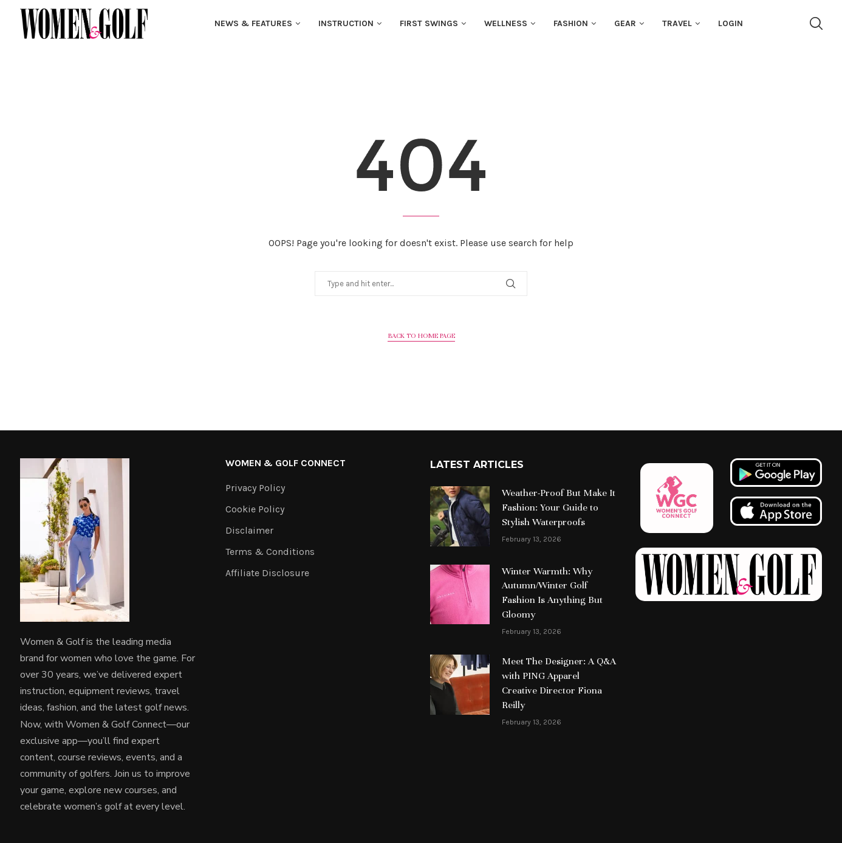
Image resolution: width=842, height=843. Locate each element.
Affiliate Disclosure (267, 573)
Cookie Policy (254, 509)
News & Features (253, 23)
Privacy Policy (255, 488)
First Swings (429, 23)
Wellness (505, 23)
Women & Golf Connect (285, 463)
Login (730, 23)
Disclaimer (249, 530)
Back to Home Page (421, 335)
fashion (570, 23)
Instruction (346, 23)
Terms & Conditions (270, 552)
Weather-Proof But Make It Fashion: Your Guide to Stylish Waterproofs (558, 507)
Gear (625, 23)
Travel (677, 23)
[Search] (816, 23)
